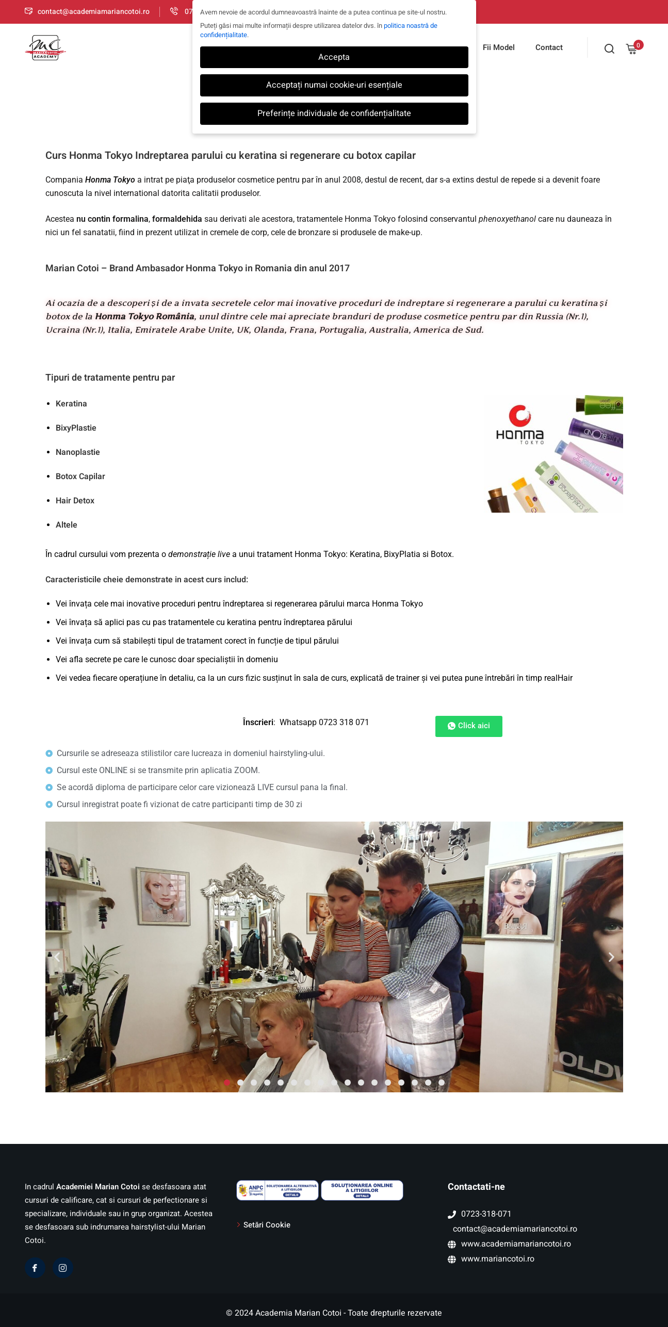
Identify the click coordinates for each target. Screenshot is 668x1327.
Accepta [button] (334, 57)
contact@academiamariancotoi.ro (87, 11)
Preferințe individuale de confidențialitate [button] (334, 113)
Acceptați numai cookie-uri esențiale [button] (334, 85)
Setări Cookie (266, 1225)
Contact (549, 47)
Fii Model (499, 47)
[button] (57, 957)
